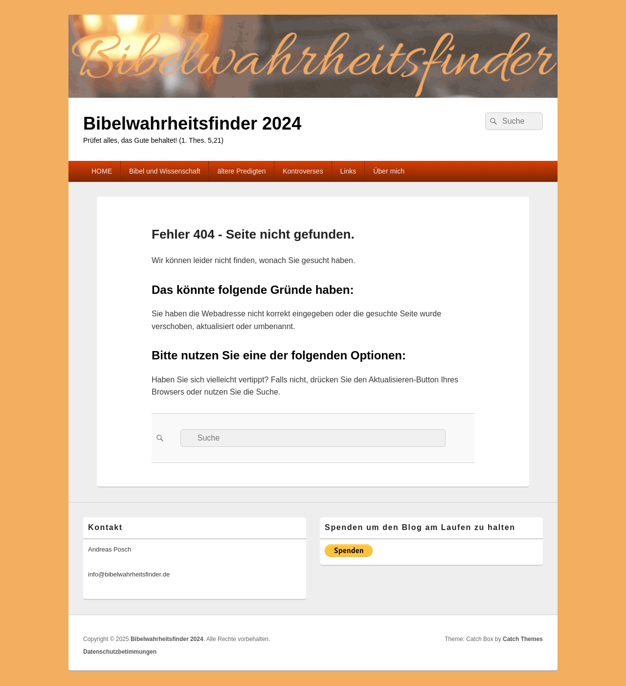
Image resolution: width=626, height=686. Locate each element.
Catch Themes (523, 639)
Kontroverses (303, 171)
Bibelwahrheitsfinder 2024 (192, 123)
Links (348, 171)
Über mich (388, 171)
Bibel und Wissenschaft (165, 171)
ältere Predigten (241, 171)
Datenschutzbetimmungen (119, 651)
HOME (101, 171)
